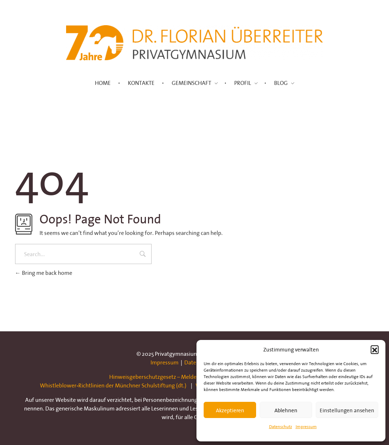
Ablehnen (285, 410)
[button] (374, 349)
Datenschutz (280, 426)
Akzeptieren (230, 410)
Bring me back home (43, 272)
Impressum (306, 426)
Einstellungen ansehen (347, 410)
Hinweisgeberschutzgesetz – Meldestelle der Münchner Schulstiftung (194, 376)
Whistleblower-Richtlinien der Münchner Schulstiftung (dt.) (113, 385)
